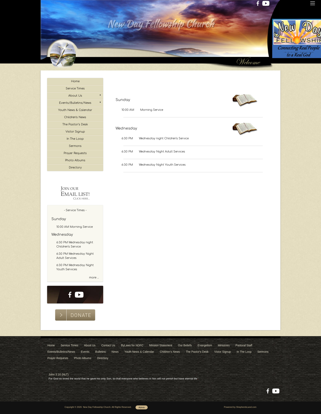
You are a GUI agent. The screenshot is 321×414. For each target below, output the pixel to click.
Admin (142, 407)
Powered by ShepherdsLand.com (240, 407)
